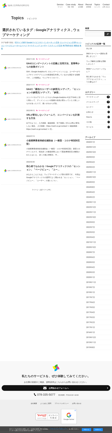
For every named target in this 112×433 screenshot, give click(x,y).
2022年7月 (90, 227)
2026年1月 (90, 142)
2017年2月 (90, 322)
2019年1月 (90, 292)
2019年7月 (90, 287)
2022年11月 (91, 212)
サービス (60, 5)
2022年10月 (91, 217)
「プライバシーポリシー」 (58, 429)
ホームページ (21, 46)
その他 (98, 122)
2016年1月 (90, 332)
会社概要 (80, 5)
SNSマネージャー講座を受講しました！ (96, 55)
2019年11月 (91, 282)
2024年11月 (91, 172)
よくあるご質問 (45, 405)
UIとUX (89, 49)
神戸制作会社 (68, 46)
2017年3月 (90, 317)
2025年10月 (91, 152)
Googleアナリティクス (53, 30)
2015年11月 (91, 342)
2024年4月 (90, 192)
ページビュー (10, 46)
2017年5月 (90, 307)
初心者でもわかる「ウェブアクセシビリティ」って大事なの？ (96, 79)
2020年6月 (90, 257)
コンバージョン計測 (68, 42)
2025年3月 (90, 167)
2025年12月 (91, 147)
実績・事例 (71, 5)
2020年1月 (90, 277)
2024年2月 (90, 197)
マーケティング (33, 46)
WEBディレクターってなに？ (96, 70)
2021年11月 (91, 242)
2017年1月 (90, 327)
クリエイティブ (98, 102)
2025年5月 (90, 157)
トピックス (97, 5)
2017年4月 (90, 312)
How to (98, 117)
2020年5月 (90, 262)
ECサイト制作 (20, 42)
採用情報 (88, 5)
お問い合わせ (106, 5)
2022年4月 (90, 237)
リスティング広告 (55, 46)
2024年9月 (90, 182)
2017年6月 (90, 302)
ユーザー (43, 46)
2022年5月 (90, 232)
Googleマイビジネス (34, 42)
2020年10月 (91, 247)
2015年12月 (91, 337)
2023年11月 (91, 202)
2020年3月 (90, 272)
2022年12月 (91, 207)
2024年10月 (91, 177)
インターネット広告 (51, 42)
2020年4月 (90, 267)
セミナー (98, 107)
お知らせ (98, 112)
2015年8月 (90, 347)
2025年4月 (90, 162)
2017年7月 (90, 297)
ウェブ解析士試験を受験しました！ (96, 62)
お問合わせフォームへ (56, 389)
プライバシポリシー (62, 405)
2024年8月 (90, 187)
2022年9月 (90, 222)
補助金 (76, 46)
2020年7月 (90, 252)
